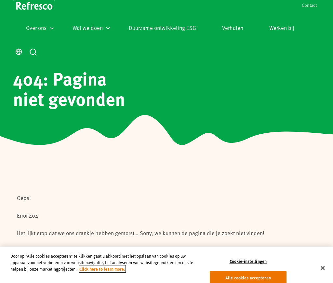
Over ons (40, 28)
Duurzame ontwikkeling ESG (162, 28)
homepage (98, 250)
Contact (309, 5)
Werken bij (281, 28)
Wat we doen (91, 28)
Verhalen (232, 28)
